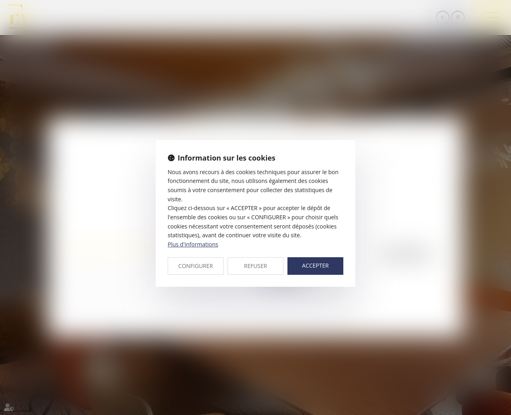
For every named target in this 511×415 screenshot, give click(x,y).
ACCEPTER (315, 265)
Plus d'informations (193, 244)
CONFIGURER (195, 266)
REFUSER (255, 266)
